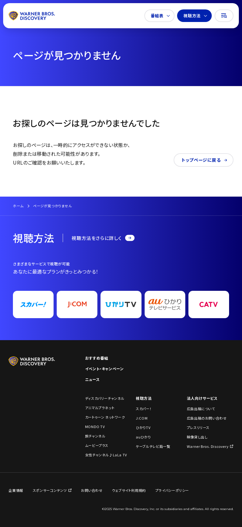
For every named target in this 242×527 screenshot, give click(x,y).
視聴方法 (195, 16)
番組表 (160, 16)
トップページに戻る (204, 160)
